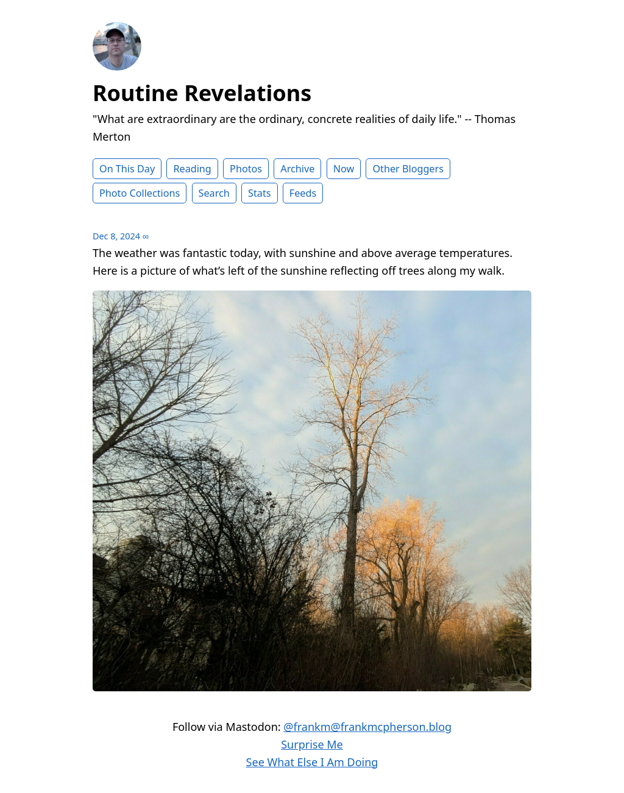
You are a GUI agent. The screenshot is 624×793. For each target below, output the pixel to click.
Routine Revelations (202, 93)
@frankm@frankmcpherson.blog (367, 726)
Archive (297, 168)
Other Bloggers (408, 168)
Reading (192, 168)
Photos (246, 168)
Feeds (302, 193)
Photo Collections (139, 193)
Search (214, 193)
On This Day (127, 168)
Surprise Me (312, 744)
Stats (259, 193)
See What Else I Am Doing (312, 762)
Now (344, 168)
